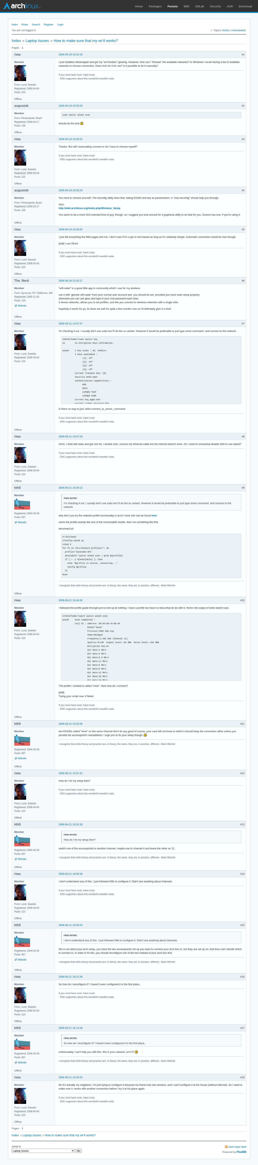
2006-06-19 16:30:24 (71, 190)
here (154, 515)
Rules (25, 24)
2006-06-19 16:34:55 (71, 229)
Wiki (186, 6)
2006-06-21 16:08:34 (71, 925)
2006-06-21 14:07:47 (71, 323)
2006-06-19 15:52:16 (71, 54)
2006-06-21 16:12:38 (71, 976)
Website (22, 305)
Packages (155, 6)
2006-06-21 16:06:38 (71, 873)
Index (14, 24)
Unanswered (238, 30)
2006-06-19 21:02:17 (71, 280)
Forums (173, 6)
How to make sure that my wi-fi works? (86, 41)
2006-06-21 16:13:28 (71, 1027)
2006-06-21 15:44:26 (71, 600)
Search (36, 24)
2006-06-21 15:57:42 (71, 773)
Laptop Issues (37, 41)
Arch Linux (22, 6)
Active (225, 30)
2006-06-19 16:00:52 (71, 139)
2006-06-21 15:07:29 (71, 436)
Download (245, 6)
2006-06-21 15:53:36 (71, 723)
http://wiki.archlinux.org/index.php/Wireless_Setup (89, 208)
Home (139, 6)
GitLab (199, 6)
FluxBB (241, 1151)
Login (60, 24)
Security (215, 6)
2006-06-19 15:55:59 (71, 105)
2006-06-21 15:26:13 (71, 487)
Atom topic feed (237, 1146)
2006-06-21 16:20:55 (71, 1077)
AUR (230, 6)
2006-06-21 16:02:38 (71, 824)
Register (48, 24)
